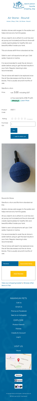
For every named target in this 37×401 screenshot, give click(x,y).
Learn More (25, 101)
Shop (13, 21)
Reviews (6, 264)
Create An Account (18, 333)
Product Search (18, 325)
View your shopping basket (12, 283)
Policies (18, 329)
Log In (18, 337)
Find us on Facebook (19, 311)
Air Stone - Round (25, 21)
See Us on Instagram (19, 315)
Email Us (19, 307)
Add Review (18, 274)
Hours (18, 351)
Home (8, 21)
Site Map (24, 393)
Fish (17, 21)
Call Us (19, 303)
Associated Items (26, 264)
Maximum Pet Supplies (17, 393)
